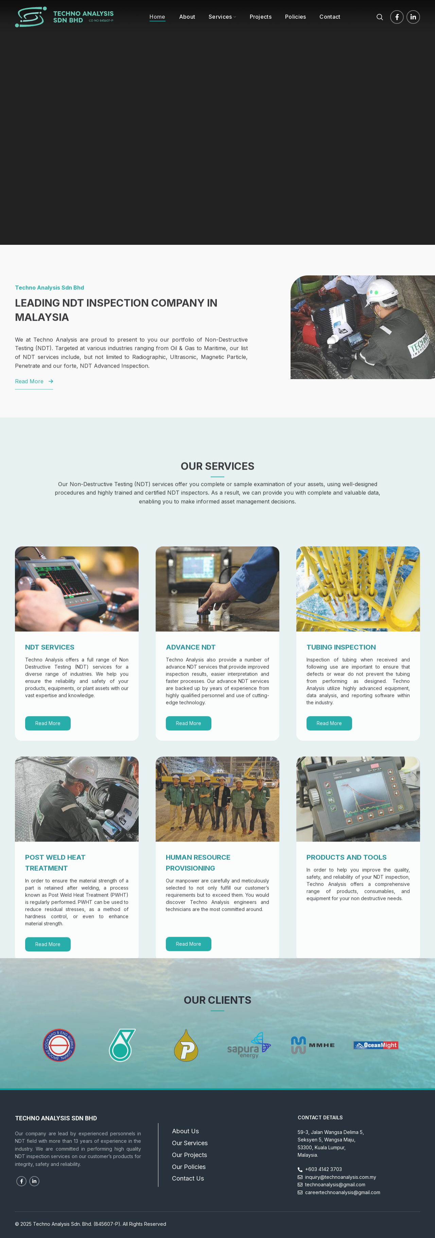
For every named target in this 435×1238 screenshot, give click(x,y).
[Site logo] (64, 16)
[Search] (380, 17)
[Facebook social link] (397, 17)
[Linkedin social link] (413, 17)
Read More (47, 833)
